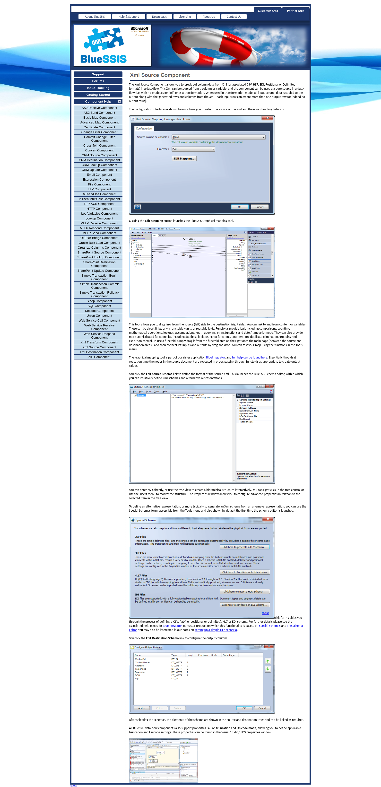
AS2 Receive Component (99, 108)
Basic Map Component (99, 117)
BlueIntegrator (215, 357)
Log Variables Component (99, 213)
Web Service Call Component (99, 320)
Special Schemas (270, 626)
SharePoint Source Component (99, 252)
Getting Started (98, 94)
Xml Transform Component (99, 342)
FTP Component (99, 189)
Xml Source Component (99, 347)
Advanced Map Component (99, 122)
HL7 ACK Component (99, 204)
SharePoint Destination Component (99, 264)
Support (98, 74)
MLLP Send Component (99, 233)
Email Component (99, 174)
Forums (98, 81)
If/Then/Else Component (99, 194)
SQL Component (99, 306)
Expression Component (99, 179)
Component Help (98, 101)
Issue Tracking (98, 88)
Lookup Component (99, 218)
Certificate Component (99, 127)
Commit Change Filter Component (99, 138)
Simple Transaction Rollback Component (99, 294)
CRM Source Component (99, 155)
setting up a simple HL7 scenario (216, 630)
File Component (99, 184)
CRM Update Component (99, 170)
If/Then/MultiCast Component (99, 199)
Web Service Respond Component (99, 335)
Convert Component (99, 150)
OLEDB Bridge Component (99, 238)
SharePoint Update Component (99, 270)
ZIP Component (99, 357)
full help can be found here (249, 357)
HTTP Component (99, 208)
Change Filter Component (99, 132)
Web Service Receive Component (99, 327)
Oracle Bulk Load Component (99, 243)
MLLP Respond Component (99, 228)
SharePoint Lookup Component (99, 257)
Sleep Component (99, 301)
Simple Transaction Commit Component (99, 285)
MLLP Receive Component (99, 223)
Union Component (99, 315)
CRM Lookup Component (99, 165)
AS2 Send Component (99, 112)
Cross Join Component (99, 145)
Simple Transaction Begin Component (99, 277)
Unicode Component (99, 311)
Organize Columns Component (99, 247)
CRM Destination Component (99, 160)
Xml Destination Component (99, 352)
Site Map (73, 786)
